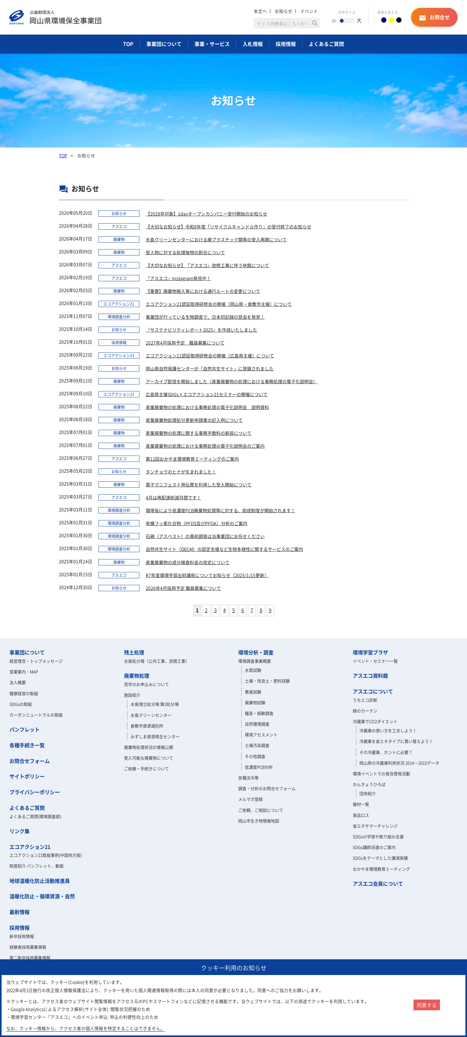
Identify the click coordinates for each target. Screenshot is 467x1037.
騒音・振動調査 (259, 713)
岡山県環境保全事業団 (55, 17)
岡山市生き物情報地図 (258, 821)
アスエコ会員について (378, 883)
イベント (309, 11)
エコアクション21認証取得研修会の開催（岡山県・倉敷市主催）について (219, 304)
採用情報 (286, 44)
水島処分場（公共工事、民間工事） (156, 661)
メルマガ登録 (250, 799)
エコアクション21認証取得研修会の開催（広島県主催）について (210, 355)
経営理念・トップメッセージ (36, 661)
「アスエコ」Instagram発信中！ (178, 278)
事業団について (164, 44)
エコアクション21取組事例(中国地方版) (45, 855)
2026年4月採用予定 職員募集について (183, 588)
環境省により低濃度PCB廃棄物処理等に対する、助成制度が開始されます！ (220, 510)
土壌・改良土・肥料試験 (267, 681)
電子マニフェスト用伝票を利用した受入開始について (198, 484)
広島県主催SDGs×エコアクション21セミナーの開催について (206, 394)
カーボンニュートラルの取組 (36, 715)
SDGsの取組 (20, 704)
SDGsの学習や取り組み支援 (378, 836)
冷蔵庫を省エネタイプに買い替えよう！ (396, 741)
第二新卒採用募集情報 (29, 958)
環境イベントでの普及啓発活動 (381, 773)
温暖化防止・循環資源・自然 (42, 896)
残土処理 (134, 652)
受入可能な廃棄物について (148, 758)
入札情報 (253, 44)
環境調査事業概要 (254, 661)
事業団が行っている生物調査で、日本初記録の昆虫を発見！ (205, 317)
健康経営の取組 (23, 693)
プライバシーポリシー (34, 792)
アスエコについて (373, 691)
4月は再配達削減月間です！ (173, 497)
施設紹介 (132, 695)
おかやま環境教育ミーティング (381, 869)
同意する (427, 1005)
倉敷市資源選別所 (147, 726)
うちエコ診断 (365, 700)
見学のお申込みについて (146, 684)
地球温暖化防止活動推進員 (39, 880)
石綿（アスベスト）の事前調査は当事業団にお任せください (205, 536)
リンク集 (19, 831)
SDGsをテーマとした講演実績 (380, 858)
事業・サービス (212, 44)
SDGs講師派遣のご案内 (374, 847)
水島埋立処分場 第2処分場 (155, 704)
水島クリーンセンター (151, 715)
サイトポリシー (27, 776)
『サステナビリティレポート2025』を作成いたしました (201, 330)
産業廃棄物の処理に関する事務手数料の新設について (198, 433)
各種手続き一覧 (27, 745)
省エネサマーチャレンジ (375, 826)
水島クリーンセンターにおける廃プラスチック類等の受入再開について (216, 239)
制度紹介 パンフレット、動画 (36, 866)
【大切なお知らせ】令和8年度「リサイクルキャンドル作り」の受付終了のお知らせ (228, 226)
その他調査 (255, 756)
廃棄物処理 (136, 675)
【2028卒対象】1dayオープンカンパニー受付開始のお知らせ (206, 213)
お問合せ (434, 17)
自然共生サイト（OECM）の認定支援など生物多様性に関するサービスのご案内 (224, 549)
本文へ (260, 11)
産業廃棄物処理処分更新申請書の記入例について (194, 420)
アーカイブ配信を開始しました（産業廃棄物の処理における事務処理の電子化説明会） (232, 381)
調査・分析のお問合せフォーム (266, 788)
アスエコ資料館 (370, 675)
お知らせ (283, 11)
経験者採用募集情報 (27, 947)
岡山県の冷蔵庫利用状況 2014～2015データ (399, 763)
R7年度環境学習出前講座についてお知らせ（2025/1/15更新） (207, 575)
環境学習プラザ (370, 652)
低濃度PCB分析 (259, 767)
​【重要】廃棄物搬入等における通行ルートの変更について (203, 291)
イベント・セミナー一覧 (375, 661)
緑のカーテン (365, 711)
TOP (128, 44)
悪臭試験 (253, 692)
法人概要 (17, 682)
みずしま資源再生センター (155, 736)
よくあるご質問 (326, 44)
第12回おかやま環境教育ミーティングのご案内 (192, 459)
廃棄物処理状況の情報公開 (148, 747)
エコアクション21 (29, 846)
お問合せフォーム (29, 761)
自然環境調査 (257, 724)
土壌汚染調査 (257, 745)
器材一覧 (361, 804)
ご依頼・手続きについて (146, 768)
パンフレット (24, 729)
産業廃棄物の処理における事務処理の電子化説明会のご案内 (205, 446)
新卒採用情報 (21, 936)
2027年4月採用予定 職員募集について (185, 342)
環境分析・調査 (255, 652)
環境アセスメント (261, 734)
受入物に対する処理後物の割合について (185, 252)
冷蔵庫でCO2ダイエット (375, 721)
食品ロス (361, 815)
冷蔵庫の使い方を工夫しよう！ (388, 730)
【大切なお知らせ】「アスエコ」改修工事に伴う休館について (207, 265)
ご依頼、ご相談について (260, 810)
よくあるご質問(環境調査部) (35, 816)
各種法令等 (248, 778)
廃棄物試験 (255, 702)
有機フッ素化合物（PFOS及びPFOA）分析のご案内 (196, 523)
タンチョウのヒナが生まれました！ (181, 471)
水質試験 (253, 670)
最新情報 (19, 912)
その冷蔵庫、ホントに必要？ (386, 752)
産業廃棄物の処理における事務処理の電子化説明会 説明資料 (207, 407)
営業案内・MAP (23, 672)
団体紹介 (367, 793)
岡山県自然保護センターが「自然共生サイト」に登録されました (209, 368)
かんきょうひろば (369, 784)
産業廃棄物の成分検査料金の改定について (187, 562)
